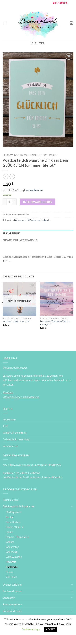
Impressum (9, 419)
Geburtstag (12, 546)
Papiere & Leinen (12, 591)
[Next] (73, 310)
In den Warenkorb (37, 201)
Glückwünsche (14, 556)
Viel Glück (11, 576)
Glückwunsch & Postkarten (21, 155)
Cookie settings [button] (31, 629)
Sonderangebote (12, 604)
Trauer (9, 571)
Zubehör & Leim (12, 611)
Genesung (11, 551)
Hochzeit (11, 561)
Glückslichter (10, 499)
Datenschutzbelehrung (16, 439)
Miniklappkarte (14, 512)
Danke (9, 532)
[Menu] (5, 23)
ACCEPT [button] (50, 629)
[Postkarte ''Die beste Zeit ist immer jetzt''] (56, 299)
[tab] (38, 233)
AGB (5, 426)
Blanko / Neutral (14, 527)
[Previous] (2, 310)
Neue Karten (13, 522)
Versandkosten (34, 190)
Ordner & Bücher (13, 584)
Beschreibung (11, 233)
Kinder (9, 517)
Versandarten (10, 445)
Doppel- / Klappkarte (17, 536)
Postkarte (50, 155)
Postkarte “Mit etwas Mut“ (17, 321)
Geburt (10, 541)
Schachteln (9, 597)
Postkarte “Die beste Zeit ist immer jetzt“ (54, 323)
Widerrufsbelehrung (14, 432)
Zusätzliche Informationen (21, 240)
